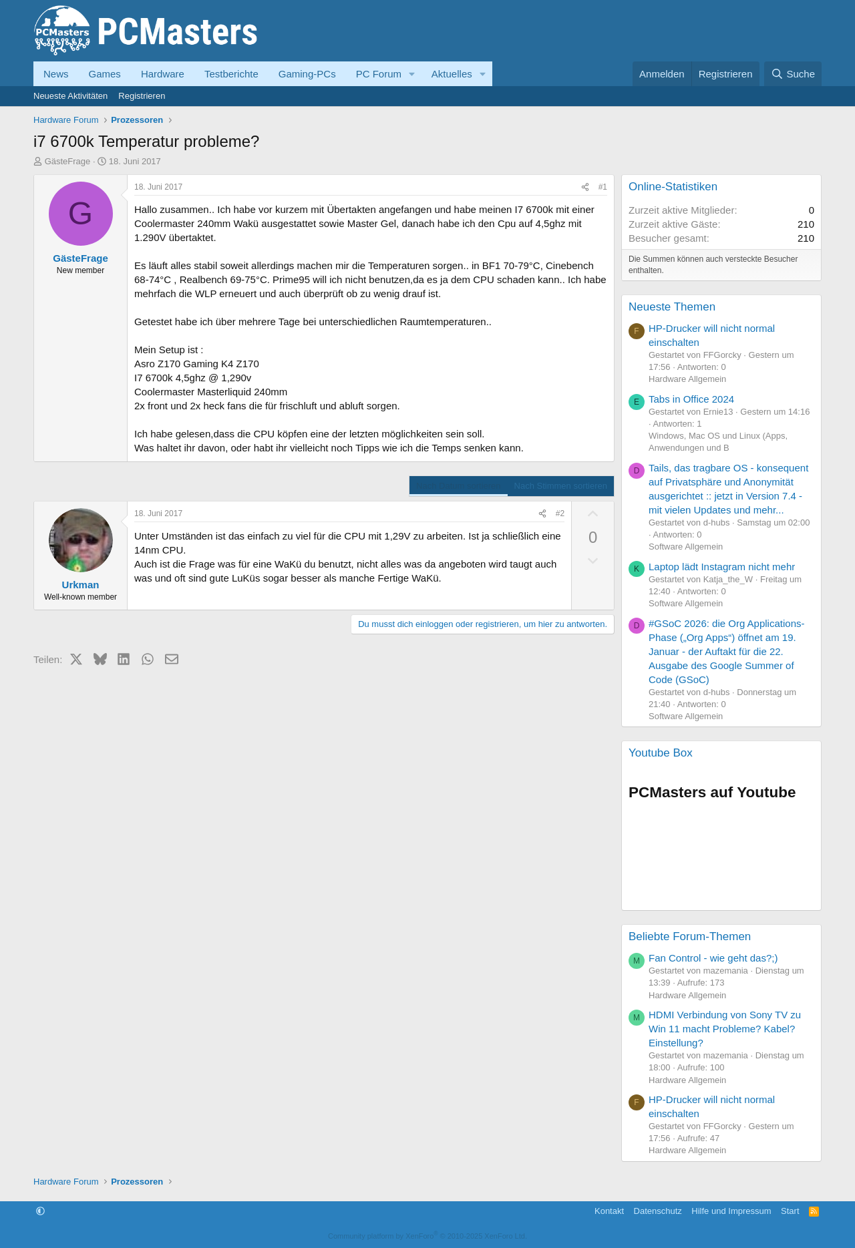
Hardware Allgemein (687, 379)
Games (105, 73)
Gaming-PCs (307, 73)
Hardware (162, 73)
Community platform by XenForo (427, 1236)
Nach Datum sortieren (458, 486)
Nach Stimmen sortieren (560, 486)
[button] (412, 73)
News (56, 73)
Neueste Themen (672, 306)
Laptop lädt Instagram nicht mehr (722, 566)
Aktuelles (452, 73)
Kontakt (609, 1211)
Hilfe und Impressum (731, 1211)
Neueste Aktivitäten (70, 96)
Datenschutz (658, 1211)
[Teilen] (585, 187)
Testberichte (231, 73)
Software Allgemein (686, 547)
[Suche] (793, 73)
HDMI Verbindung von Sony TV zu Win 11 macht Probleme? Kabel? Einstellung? (725, 1028)
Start (790, 1211)
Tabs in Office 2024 (691, 399)
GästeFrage (68, 161)
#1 (602, 187)
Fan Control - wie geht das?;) (713, 958)
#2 (560, 513)
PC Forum (378, 73)
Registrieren (141, 96)
